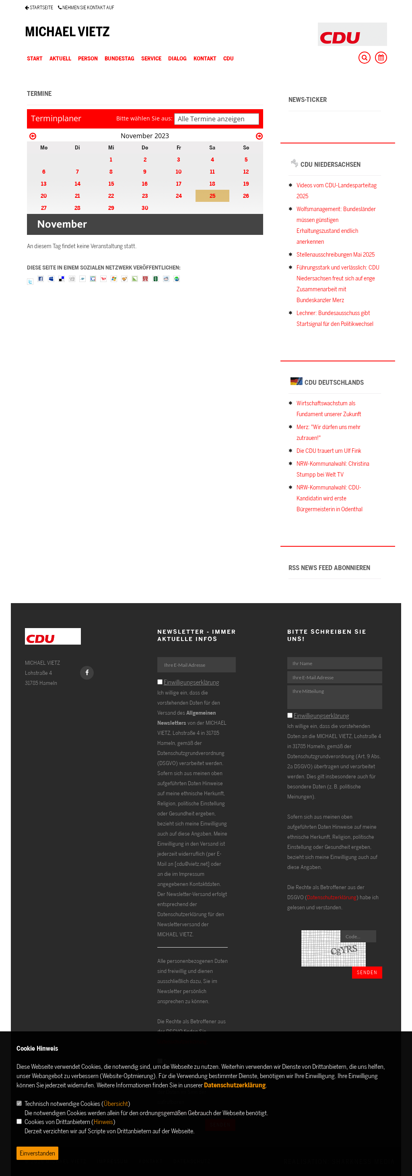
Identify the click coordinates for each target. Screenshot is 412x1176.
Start (35, 58)
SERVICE (151, 58)
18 (212, 183)
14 (77, 183)
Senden (367, 972)
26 (246, 195)
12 (246, 171)
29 (111, 207)
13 (44, 183)
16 (145, 183)
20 (44, 195)
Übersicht (116, 1103)
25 (212, 195)
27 (44, 207)
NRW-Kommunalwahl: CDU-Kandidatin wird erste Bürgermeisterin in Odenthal (330, 498)
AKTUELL (60, 58)
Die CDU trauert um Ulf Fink (329, 450)
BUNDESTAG (119, 58)
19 (246, 183)
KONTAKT (205, 58)
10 (178, 171)
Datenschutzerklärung (331, 897)
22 (111, 195)
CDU (228, 58)
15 (111, 183)
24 (179, 195)
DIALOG (177, 58)
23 (145, 195)
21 (77, 195)
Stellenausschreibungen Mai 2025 (336, 254)
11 (212, 171)
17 (178, 183)
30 (145, 207)
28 (77, 207)
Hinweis (103, 1122)
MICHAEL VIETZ (67, 31)
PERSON (88, 58)
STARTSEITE (39, 7)
